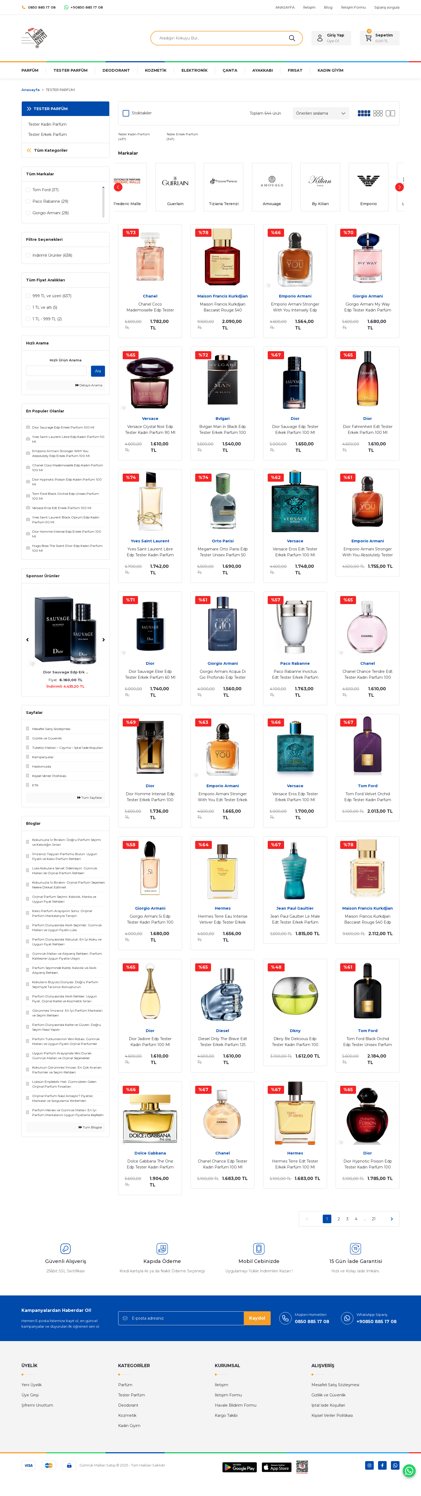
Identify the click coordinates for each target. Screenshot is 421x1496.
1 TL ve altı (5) (44, 307)
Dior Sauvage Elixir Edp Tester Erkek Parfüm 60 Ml (150, 674)
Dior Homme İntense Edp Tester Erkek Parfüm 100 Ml (150, 797)
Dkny (295, 1030)
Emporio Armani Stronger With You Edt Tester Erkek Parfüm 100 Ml (222, 797)
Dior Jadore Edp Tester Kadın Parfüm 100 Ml (150, 1041)
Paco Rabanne (295, 663)
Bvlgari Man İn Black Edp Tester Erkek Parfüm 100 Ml (222, 429)
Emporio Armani (295, 296)
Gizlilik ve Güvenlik (328, 1395)
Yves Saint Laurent (150, 541)
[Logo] (34, 38)
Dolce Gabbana (150, 1153)
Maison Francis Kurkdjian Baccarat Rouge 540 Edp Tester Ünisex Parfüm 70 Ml (367, 919)
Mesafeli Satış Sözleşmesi (335, 1384)
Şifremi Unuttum (37, 1405)
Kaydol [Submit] (257, 1318)
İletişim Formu (228, 1395)
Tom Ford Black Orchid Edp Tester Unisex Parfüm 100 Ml (367, 1042)
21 (374, 1219)
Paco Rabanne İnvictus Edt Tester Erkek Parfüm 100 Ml (295, 674)
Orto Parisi (223, 541)
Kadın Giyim (129, 1425)
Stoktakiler (142, 113)
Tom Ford (368, 785)
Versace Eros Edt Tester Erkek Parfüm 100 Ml (295, 552)
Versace (150, 418)
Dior (295, 418)
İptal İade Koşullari (328, 1405)
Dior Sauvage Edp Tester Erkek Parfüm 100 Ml (295, 429)
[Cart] (380, 38)
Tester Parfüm (131, 1395)
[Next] (103, 641)
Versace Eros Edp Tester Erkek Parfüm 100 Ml (295, 796)
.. (364, 1219)
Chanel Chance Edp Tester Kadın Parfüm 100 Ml (222, 1164)
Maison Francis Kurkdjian (222, 296)
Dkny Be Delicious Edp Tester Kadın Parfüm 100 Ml (295, 1042)
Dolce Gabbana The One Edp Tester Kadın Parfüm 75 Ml (150, 1164)
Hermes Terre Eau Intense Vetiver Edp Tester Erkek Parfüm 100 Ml (223, 919)
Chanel (150, 296)
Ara (98, 372)
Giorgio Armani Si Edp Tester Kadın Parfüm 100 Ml (150, 919)
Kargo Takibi (226, 1415)
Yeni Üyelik (31, 1384)
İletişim (221, 1384)
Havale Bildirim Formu (235, 1405)
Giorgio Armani (368, 296)
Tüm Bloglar (90, 1128)
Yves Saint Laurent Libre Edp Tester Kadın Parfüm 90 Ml (150, 552)
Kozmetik (127, 1415)
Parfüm (125, 1384)
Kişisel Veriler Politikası (332, 1415)
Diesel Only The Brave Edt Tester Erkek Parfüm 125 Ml (222, 1042)
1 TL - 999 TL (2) (47, 319)
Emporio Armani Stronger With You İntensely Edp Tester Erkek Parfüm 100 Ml (295, 307)
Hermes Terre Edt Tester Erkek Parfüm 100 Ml (295, 1164)
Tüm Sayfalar (89, 799)
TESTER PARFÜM (60, 90)
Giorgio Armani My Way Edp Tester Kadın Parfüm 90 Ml (367, 307)
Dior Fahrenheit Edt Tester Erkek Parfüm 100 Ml (368, 429)
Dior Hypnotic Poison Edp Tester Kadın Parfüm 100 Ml (367, 1164)
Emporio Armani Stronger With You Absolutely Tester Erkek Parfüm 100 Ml (367, 552)
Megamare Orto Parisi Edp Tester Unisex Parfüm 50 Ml (223, 552)
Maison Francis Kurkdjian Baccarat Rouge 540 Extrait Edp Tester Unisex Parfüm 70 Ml (222, 307)
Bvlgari (223, 418)
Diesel (222, 1030)
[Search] (226, 38)
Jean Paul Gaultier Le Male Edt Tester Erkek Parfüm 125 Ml (295, 919)
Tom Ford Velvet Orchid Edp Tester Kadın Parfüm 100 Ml (367, 797)
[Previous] (27, 641)
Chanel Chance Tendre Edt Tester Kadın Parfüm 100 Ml (368, 674)
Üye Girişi (30, 1395)
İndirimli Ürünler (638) (52, 255)
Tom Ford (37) (45, 189)
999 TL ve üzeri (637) (51, 296)
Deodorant (128, 1405)
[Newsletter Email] (194, 1318)
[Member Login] (331, 38)
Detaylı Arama (88, 386)
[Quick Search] (56, 372)
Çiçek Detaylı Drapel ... (66, 673)
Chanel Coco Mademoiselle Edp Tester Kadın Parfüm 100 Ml (150, 307)
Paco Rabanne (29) (50, 201)
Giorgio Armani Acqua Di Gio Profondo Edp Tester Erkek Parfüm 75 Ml (222, 674)
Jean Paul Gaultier (295, 908)
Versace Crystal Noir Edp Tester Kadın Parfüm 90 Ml (150, 429)
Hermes (223, 908)
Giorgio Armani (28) (50, 212)
